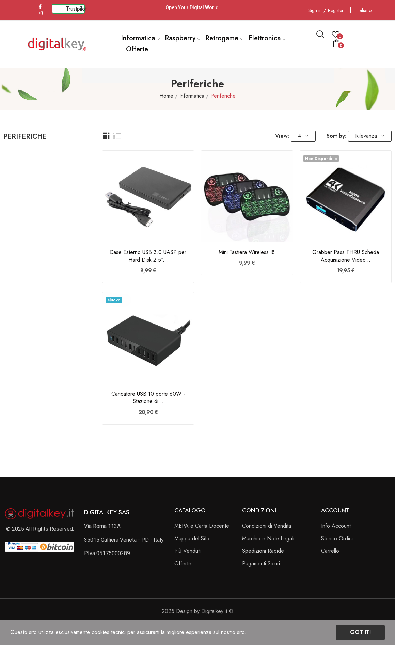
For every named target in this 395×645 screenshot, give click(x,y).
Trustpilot (76, 9)
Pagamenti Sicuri (261, 563)
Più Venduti (187, 551)
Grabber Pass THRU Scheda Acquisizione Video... (345, 256)
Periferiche (25, 137)
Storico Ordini (337, 538)
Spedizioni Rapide (263, 551)
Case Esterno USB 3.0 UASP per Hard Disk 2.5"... (148, 256)
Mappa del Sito (191, 538)
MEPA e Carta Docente (201, 526)
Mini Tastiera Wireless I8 (247, 252)
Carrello (330, 551)
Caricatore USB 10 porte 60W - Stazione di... (148, 397)
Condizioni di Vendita (266, 526)
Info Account (336, 526)
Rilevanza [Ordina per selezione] (369, 136)
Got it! (360, 632)
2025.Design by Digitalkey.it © (197, 611)
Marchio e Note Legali (268, 538)
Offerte (182, 563)
